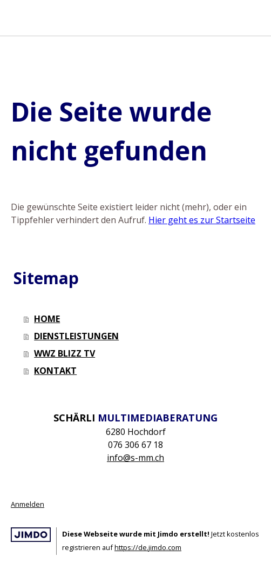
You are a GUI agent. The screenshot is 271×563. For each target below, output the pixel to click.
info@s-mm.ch (135, 458)
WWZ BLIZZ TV (64, 353)
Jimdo (31, 534)
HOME (47, 319)
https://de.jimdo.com (147, 547)
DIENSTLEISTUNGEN (76, 336)
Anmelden (27, 504)
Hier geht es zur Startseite (201, 220)
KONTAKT (55, 371)
